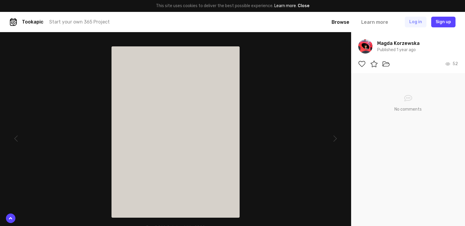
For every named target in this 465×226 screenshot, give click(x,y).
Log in (415, 21)
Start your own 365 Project (79, 22)
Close (303, 5)
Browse (340, 22)
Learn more (285, 5)
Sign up (443, 21)
